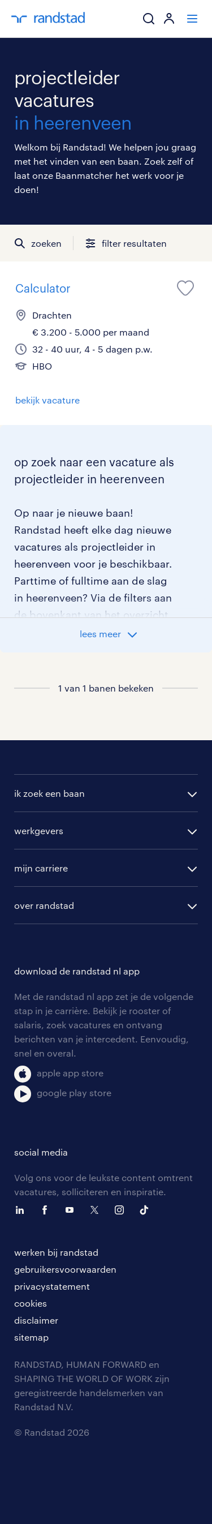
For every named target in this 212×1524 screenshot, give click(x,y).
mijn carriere (41, 867)
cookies (30, 1303)
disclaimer (36, 1320)
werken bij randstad (56, 1252)
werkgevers (38, 830)
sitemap (31, 1337)
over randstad (44, 905)
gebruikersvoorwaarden (65, 1269)
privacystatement (52, 1286)
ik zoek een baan (49, 793)
